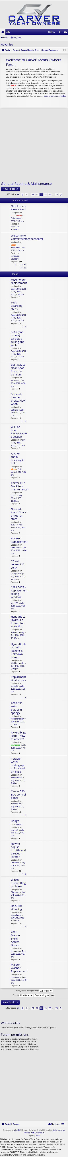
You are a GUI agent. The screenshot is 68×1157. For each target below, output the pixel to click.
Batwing (14, 410)
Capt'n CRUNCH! (18, 289)
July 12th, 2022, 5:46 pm (18, 748)
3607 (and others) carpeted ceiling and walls (17, 338)
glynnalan (15, 977)
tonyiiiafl (14, 830)
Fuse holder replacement (19, 281)
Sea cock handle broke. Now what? (18, 399)
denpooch (15, 951)
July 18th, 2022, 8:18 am (18, 606)
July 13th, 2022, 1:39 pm (18, 689)
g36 (23, 440)
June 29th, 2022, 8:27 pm (18, 954)
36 (25, 268)
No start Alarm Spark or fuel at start (18, 514)
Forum (16, 1124)
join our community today (55, 96)
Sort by (23, 995)
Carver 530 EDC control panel (18, 795)
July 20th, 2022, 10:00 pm (18, 550)
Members (9, 33)
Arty (38, 1135)
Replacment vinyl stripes (18, 678)
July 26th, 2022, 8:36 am (18, 383)
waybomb (15, 745)
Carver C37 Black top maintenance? (20, 486)
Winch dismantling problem (18, 883)
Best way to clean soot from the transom (18, 369)
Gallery (51, 32)
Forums (3, 33)
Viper (13, 245)
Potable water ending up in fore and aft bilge (18, 765)
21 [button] (33, 194)
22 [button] (37, 194)
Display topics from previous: (34, 991)
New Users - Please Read (18, 207)
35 (21, 268)
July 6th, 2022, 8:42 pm (17, 833)
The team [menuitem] (55, 1124)
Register (17, 37)
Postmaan (15, 547)
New (9, 188)
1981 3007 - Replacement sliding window (19, 592)
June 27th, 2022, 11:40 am (18, 980)
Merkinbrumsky (17, 632)
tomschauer (16, 915)
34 (25, 265)
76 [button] (56, 194)
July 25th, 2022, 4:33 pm (18, 413)
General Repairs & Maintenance (26, 183)
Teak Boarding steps (16, 306)
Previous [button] (22, 194)
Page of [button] (18, 194)
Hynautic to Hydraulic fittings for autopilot (18, 621)
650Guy (14, 380)
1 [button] (26, 194)
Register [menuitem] (66, 33)
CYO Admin (16, 215)
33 (21, 265)
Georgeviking (17, 574)
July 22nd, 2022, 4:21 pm (18, 472)
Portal (7, 50)
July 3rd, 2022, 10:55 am (18, 865)
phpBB (17, 1130)
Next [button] (60, 194)
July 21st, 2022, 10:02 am (18, 527)
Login (5, 37)
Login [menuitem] (61, 33)
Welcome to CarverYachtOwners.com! (27, 237)
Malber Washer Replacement (19, 968)
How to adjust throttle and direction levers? (18, 850)
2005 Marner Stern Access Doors (15, 938)
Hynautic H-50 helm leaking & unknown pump (18, 650)
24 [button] (45, 194)
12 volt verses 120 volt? (17, 564)
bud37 (14, 495)
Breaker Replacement (19, 540)
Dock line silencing (16, 907)
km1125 (14, 603)
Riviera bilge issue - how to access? (18, 736)
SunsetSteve (16, 777)
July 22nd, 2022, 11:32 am (16, 498)
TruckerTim (16, 804)
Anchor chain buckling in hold (17, 458)
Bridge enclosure (17, 822)
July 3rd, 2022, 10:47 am (18, 895)
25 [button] (50, 194)
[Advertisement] (34, 144)
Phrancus (15, 863)
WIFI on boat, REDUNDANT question (19, 431)
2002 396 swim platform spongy (16, 708)
